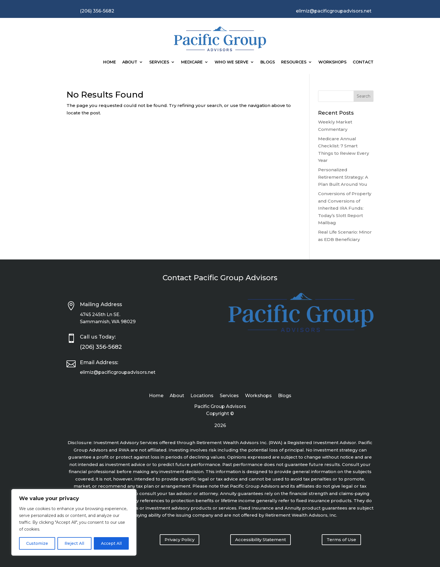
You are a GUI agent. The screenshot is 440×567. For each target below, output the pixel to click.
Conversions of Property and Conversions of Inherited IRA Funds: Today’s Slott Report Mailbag (344, 208)
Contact (363, 62)
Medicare (192, 62)
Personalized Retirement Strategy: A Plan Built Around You (343, 177)
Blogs (267, 62)
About (129, 62)
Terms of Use (341, 539)
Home (109, 62)
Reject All (74, 543)
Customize (37, 543)
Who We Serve (231, 62)
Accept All (111, 543)
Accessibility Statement (260, 539)
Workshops (332, 62)
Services (159, 62)
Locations (201, 396)
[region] (73, 522)
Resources (293, 62)
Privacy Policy (179, 539)
